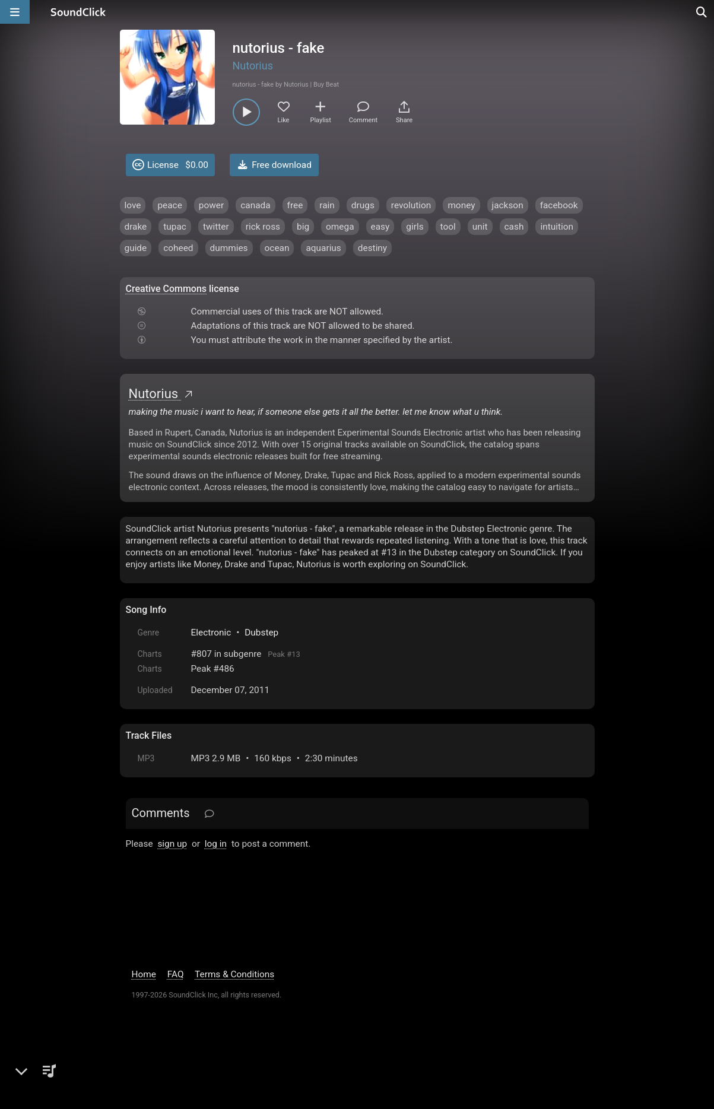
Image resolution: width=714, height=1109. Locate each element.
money (461, 205)
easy (380, 226)
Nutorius (253, 65)
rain (327, 205)
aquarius (323, 248)
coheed (178, 248)
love (133, 205)
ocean (277, 248)
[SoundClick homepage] (78, 12)
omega (340, 226)
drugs (363, 205)
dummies (229, 248)
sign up (172, 843)
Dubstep (261, 632)
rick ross (263, 226)
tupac (174, 226)
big (303, 226)
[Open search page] (702, 12)
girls (414, 226)
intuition (556, 226)
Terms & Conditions (234, 974)
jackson (507, 205)
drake (136, 226)
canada (255, 205)
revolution (411, 205)
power (211, 205)
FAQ (175, 974)
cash (514, 226)
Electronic (211, 632)
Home (144, 974)
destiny (372, 248)
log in (216, 843)
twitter (216, 226)
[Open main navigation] (15, 12)
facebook (559, 205)
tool (448, 226)
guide (136, 248)
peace (169, 205)
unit (480, 226)
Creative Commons (166, 288)
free (295, 205)
